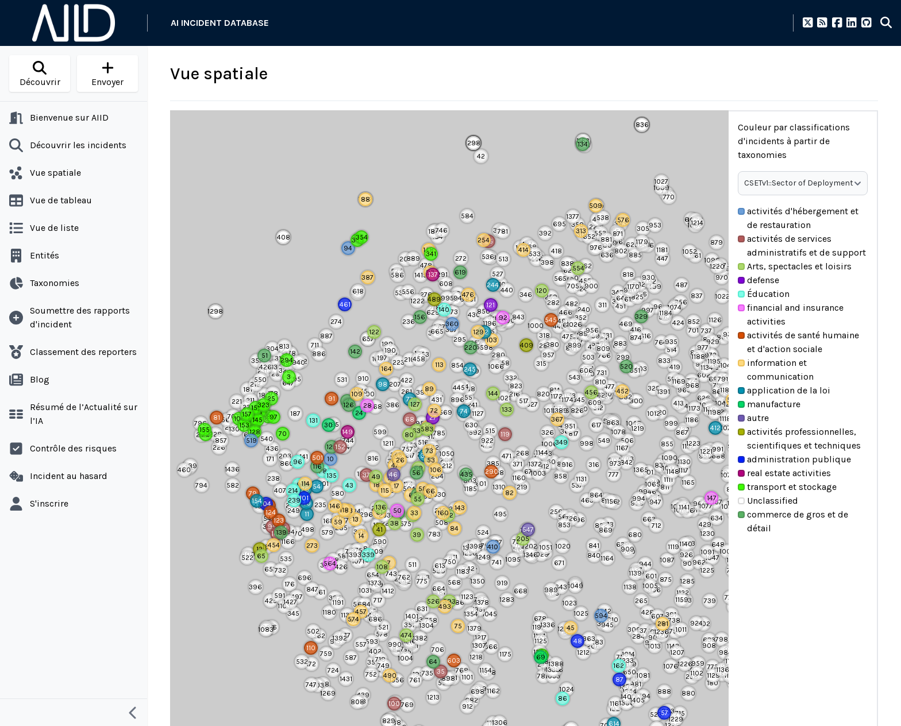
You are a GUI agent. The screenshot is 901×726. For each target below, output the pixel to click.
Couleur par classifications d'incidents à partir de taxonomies (794, 141)
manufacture (769, 404)
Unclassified (768, 500)
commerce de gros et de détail (793, 521)
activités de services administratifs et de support (802, 245)
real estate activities (784, 473)
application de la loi (784, 390)
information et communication (776, 369)
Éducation (764, 293)
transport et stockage (787, 486)
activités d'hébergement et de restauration (798, 218)
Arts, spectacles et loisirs (795, 266)
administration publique (794, 459)
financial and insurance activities (791, 314)
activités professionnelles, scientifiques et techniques (799, 438)
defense (758, 280)
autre (753, 417)
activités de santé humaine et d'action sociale (798, 342)
